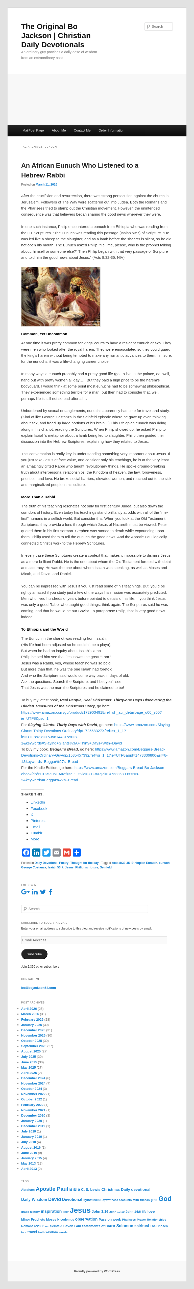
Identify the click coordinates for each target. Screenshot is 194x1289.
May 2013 (28, 1163)
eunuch (164, 863)
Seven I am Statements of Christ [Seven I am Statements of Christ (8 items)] (89, 1226)
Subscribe (34, 954)
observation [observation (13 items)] (86, 1219)
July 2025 (28, 1057)
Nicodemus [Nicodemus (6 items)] (65, 1219)
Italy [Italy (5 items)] (66, 1211)
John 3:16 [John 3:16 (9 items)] (100, 1211)
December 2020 (33, 1115)
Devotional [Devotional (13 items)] (72, 1199)
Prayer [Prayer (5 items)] (141, 1219)
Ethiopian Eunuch (144, 863)
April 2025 (29, 1073)
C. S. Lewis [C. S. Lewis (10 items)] (90, 1190)
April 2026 (29, 1009)
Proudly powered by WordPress (97, 1271)
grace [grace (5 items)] (25, 1211)
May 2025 (28, 1067)
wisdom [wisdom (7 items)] (52, 1232)
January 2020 (31, 1121)
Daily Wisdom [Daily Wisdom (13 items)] (34, 1199)
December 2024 (33, 1078)
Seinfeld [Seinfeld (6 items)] (56, 1226)
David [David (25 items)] (54, 1199)
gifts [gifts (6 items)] (154, 1200)
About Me (59, 130)
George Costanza (33, 867)
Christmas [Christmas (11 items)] (111, 1190)
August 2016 (31, 1147)
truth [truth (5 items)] (41, 1232)
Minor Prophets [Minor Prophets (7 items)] (33, 1219)
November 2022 (33, 1094)
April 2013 (29, 1169)
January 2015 (31, 1158)
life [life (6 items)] (144, 1212)
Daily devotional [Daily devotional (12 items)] (136, 1189)
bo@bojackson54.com (38, 988)
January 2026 (31, 1025)
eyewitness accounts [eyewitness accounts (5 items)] (117, 1199)
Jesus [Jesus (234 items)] (80, 1210)
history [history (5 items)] (35, 1211)
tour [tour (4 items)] (24, 1232)
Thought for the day (84, 863)
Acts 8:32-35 (121, 863)
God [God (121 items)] (165, 1198)
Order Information (111, 130)
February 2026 (32, 1019)
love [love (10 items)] (151, 1211)
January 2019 (31, 1137)
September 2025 (33, 1046)
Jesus (69, 867)
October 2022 (31, 1099)
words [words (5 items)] (63, 1232)
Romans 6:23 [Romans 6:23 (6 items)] (31, 1226)
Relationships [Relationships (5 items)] (156, 1219)
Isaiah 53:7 (55, 867)
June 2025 (29, 1062)
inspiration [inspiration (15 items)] (51, 1211)
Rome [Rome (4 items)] (45, 1226)
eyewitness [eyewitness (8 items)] (92, 1200)
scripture (91, 867)
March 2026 (30, 1014)
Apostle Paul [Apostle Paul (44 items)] (52, 1189)
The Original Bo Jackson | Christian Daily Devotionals (56, 35)
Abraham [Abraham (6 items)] (28, 1190)
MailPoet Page (33, 130)
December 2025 (33, 1030)
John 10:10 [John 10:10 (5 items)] (117, 1211)
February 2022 (32, 1105)
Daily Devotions (46, 863)
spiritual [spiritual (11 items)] (141, 1226)
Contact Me (82, 130)
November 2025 (33, 1035)
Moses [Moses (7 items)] (51, 1219)
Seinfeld (106, 867)
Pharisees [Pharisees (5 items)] (129, 1219)
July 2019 (28, 1131)
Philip (79, 867)
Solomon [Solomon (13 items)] (124, 1226)
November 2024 (33, 1083)
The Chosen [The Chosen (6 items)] (159, 1226)
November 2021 (33, 1110)
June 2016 (29, 1153)
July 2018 (28, 1142)
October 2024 (31, 1089)
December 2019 (33, 1126)
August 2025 (31, 1051)
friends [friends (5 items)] (145, 1199)
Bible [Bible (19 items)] (74, 1189)
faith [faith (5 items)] (136, 1199)
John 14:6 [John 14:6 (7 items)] (133, 1212)
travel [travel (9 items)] (32, 1232)
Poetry (63, 863)
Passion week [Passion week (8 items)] (110, 1219)
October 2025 (31, 1041)
